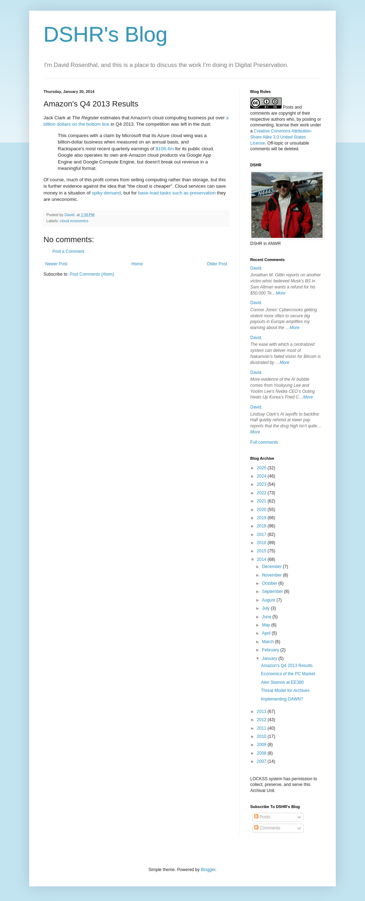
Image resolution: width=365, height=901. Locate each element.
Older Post (217, 263)
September (273, 591)
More (281, 293)
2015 (262, 550)
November (272, 575)
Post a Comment (68, 251)
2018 (262, 526)
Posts (262, 816)
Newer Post (56, 263)
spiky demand (106, 193)
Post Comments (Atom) (92, 274)
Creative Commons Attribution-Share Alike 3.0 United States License (281, 137)
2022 (262, 492)
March (268, 641)
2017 (262, 534)
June (267, 616)
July (266, 608)
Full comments (264, 442)
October (270, 583)
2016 (262, 542)
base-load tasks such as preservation (177, 193)
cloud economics (74, 221)
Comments (267, 828)
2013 (262, 711)
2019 (262, 517)
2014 (262, 559)
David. (256, 268)
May (266, 625)
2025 (262, 467)
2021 (262, 501)
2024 (262, 476)
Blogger (208, 869)
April (267, 633)
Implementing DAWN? (282, 699)
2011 (262, 728)
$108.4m (164, 148)
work (304, 125)
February (271, 649)
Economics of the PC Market (288, 673)
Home (137, 263)
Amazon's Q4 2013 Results (287, 665)
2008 (262, 753)
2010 (262, 736)
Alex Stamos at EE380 (282, 682)
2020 (262, 509)
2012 (262, 719)
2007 (262, 761)
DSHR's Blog (105, 34)
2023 (262, 484)
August (269, 600)
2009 (262, 744)
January (270, 658)
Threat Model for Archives (285, 690)
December (272, 566)
